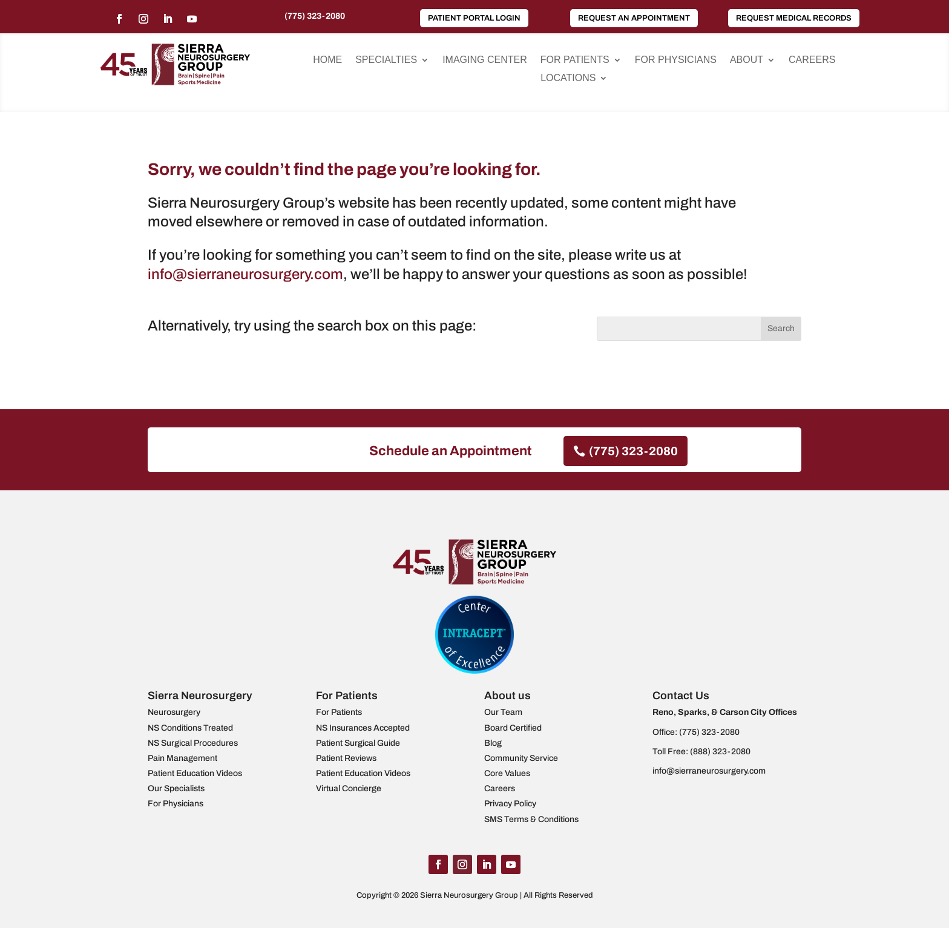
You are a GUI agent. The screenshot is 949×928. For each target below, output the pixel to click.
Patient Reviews (346, 758)
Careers (812, 60)
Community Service (521, 758)
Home (327, 60)
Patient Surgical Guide (358, 743)
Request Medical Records (794, 18)
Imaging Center (484, 60)
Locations (568, 78)
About (746, 60)
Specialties (386, 60)
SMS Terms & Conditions (531, 819)
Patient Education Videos (195, 773)
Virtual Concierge (348, 788)
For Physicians (676, 60)
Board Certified (513, 727)
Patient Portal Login (474, 18)
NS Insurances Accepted (363, 727)
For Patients (574, 60)
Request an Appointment (634, 18)
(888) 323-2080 (720, 751)
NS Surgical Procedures (193, 743)
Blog (493, 743)
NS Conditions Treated (190, 727)
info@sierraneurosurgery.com (245, 274)
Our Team (503, 712)
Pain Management (182, 758)
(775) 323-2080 (314, 16)
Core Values (507, 773)
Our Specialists (176, 788)
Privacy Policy (510, 803)
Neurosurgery (174, 712)
